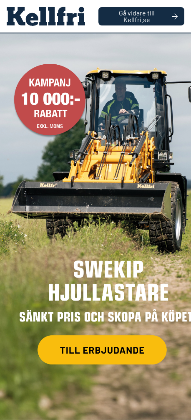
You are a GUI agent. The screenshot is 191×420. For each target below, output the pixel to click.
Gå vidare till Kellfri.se (148, 16)
